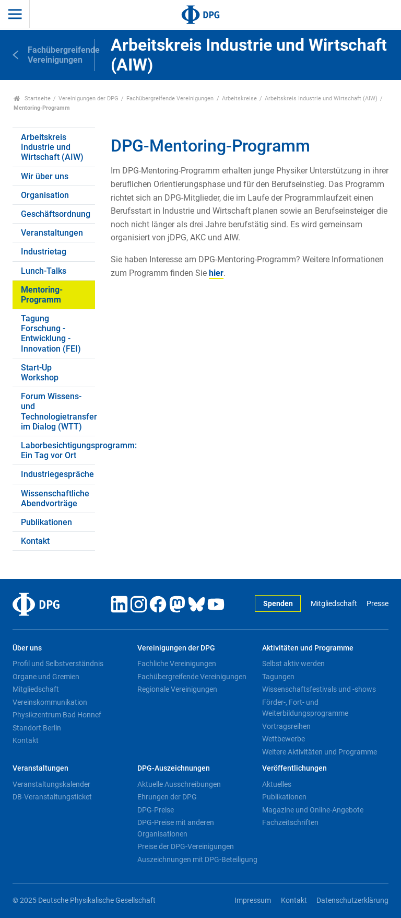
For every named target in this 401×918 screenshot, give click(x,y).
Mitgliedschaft (334, 603)
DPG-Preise (155, 810)
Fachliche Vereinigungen (176, 663)
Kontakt (35, 541)
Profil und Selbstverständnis (58, 663)
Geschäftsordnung (55, 214)
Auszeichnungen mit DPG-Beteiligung (197, 859)
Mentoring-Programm (42, 295)
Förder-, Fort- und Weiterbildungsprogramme (305, 708)
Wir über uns (44, 176)
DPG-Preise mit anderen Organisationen (175, 828)
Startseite (32, 98)
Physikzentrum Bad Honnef (57, 715)
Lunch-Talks (43, 271)
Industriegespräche (57, 474)
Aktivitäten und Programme (307, 648)
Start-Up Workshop (39, 372)
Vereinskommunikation (50, 702)
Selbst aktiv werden (293, 663)
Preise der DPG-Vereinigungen (185, 846)
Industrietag (43, 252)
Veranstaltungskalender (51, 784)
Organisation (45, 195)
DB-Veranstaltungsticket (52, 797)
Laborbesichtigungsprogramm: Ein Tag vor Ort (58, 450)
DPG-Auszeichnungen (173, 768)
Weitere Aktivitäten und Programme (319, 752)
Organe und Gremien (46, 676)
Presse (377, 603)
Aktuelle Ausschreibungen (179, 784)
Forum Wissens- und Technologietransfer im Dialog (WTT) (58, 411)
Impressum (252, 900)
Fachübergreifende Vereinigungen (170, 98)
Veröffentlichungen (294, 768)
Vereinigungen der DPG (88, 98)
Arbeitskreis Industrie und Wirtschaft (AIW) (321, 98)
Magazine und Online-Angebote (312, 810)
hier (216, 273)
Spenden (278, 603)
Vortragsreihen (286, 726)
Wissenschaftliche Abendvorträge (55, 498)
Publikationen (46, 522)
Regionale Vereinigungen (177, 689)
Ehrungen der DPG (167, 797)
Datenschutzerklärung (352, 900)
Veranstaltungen (52, 233)
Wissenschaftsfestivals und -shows (319, 689)
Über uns (27, 648)
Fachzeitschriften (290, 822)
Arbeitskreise (239, 98)
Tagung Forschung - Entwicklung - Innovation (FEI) (51, 333)
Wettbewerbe (283, 739)
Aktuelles (276, 784)
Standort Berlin (37, 728)
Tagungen (278, 676)
